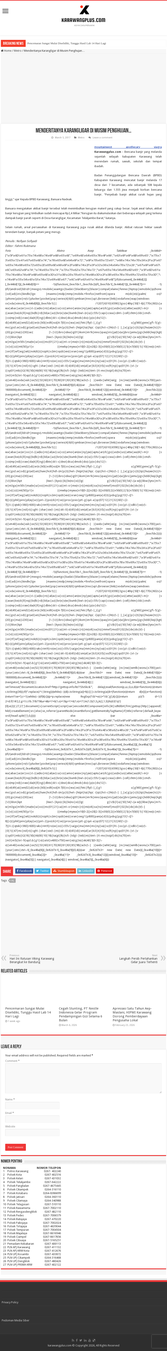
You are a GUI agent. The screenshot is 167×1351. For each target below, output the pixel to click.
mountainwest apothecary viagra (128, 147)
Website (10, 1126)
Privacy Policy (10, 1302)
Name (10, 1099)
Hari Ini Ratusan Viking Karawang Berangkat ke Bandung (32, 959)
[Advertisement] (83, 88)
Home (6, 50)
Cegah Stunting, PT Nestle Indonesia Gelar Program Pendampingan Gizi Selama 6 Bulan (80, 1014)
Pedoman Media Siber (15, 1320)
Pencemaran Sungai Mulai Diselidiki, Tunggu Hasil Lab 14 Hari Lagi (66, 43)
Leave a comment (102, 137)
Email (9, 1113)
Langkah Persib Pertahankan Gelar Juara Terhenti (135, 959)
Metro (18, 50)
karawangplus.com (60, 1345)
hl (12, 880)
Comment (12, 1060)
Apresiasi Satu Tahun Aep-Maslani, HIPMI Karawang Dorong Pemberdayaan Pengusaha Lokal (132, 1014)
